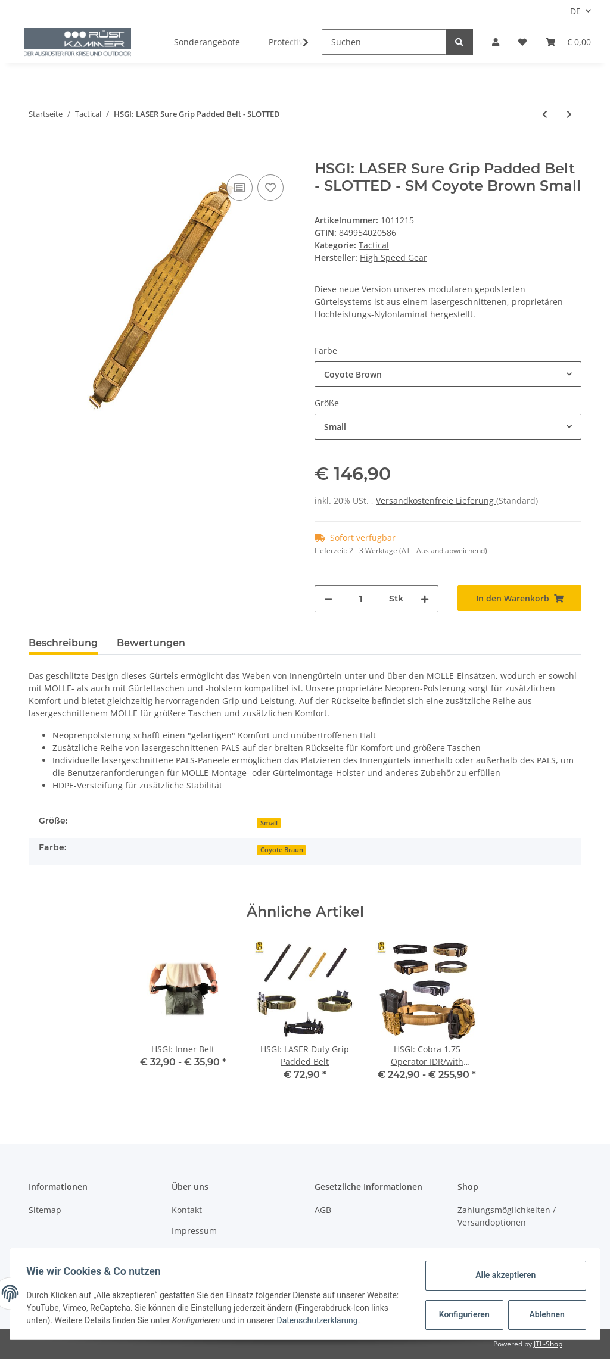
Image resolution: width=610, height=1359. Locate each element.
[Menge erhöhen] (425, 599)
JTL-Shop (548, 1344)
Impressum (194, 1230)
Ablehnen (544, 1314)
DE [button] (575, 11)
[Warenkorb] (568, 42)
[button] (496, 42)
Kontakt (187, 1209)
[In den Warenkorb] (38, 153)
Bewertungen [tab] (151, 643)
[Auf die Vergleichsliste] (239, 187)
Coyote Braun (281, 850)
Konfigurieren (462, 1314)
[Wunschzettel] (522, 42)
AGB (323, 1209)
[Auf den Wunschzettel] (270, 187)
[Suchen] (384, 42)
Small (269, 823)
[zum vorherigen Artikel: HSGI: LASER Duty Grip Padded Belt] (545, 114)
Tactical (374, 245)
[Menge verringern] (328, 599)
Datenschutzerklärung (357, 1320)
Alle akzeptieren (502, 1275)
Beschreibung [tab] (63, 643)
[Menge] (361, 599)
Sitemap (45, 1209)
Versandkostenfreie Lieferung (436, 500)
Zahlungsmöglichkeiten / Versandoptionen (507, 1216)
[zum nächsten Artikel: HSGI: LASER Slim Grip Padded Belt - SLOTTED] (569, 114)
